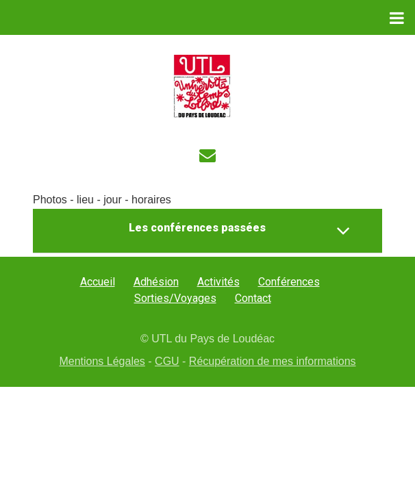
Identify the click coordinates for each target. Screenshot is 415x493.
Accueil (97, 281)
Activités (218, 281)
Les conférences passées (240, 231)
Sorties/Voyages (175, 298)
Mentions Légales (101, 361)
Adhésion (156, 281)
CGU (167, 361)
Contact (253, 298)
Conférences (289, 281)
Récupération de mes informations (272, 361)
